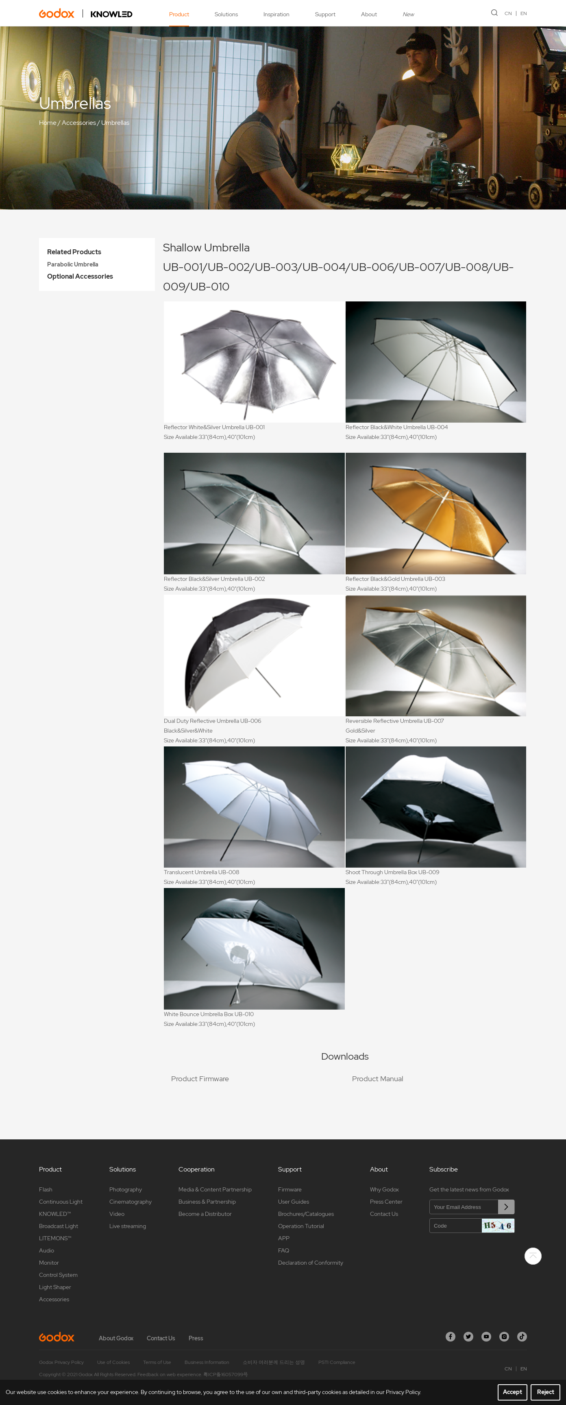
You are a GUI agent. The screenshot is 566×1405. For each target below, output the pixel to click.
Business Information (207, 1362)
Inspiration (276, 14)
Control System (58, 1274)
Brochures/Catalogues (306, 1213)
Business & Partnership (207, 1201)
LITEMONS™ (55, 1238)
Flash (45, 1189)
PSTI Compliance (336, 1362)
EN (523, 13)
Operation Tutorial (301, 1226)
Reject (545, 1392)
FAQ (283, 1250)
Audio (46, 1250)
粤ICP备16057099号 (225, 1374)
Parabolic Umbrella (72, 264)
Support (325, 14)
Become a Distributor (205, 1213)
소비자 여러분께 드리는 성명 (274, 1362)
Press (196, 1338)
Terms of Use (157, 1362)
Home (48, 122)
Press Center (386, 1201)
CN (508, 13)
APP (284, 1238)
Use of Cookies (113, 1362)
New (408, 14)
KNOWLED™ (55, 1213)
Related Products (74, 252)
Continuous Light (61, 1201)
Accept (512, 1392)
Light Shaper (55, 1287)
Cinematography (130, 1201)
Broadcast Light (58, 1226)
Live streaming (127, 1226)
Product (179, 14)
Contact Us (384, 1213)
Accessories (79, 122)
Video (116, 1213)
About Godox (116, 1338)
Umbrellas (115, 122)
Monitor (49, 1262)
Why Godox (384, 1189)
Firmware (290, 1189)
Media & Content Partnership (215, 1189)
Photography (125, 1189)
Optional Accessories (80, 276)
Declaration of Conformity (310, 1262)
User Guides (293, 1201)
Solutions (226, 14)
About (369, 14)
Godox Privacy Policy (61, 1362)
